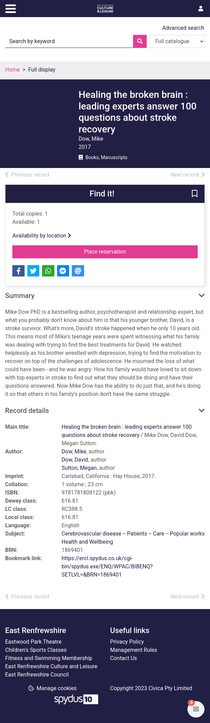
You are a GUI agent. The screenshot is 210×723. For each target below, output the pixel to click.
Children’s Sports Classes (36, 650)
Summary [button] (20, 296)
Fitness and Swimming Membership (48, 658)
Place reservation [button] (141, 251)
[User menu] (200, 9)
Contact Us (123, 658)
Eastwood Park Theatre (33, 641)
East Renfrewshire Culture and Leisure (51, 666)
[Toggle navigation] (10, 8)
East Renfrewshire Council (37, 674)
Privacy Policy (127, 641)
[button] (195, 194)
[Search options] (177, 41)
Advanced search (183, 28)
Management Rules (133, 650)
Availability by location (41, 235)
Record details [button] (27, 410)
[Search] (140, 41)
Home (12, 69)
